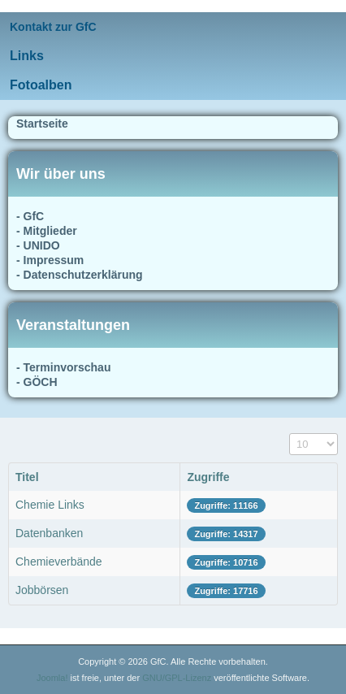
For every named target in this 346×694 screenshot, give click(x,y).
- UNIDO (38, 245)
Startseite (42, 123)
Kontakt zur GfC (53, 26)
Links (27, 56)
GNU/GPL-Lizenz (176, 678)
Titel (27, 477)
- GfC (30, 216)
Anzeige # (289, 433)
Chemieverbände (58, 561)
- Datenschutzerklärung (79, 274)
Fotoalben (40, 85)
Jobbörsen (41, 589)
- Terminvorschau (63, 367)
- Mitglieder (46, 230)
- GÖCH (37, 381)
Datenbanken (49, 533)
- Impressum (50, 260)
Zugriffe (208, 477)
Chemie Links (49, 504)
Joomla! (52, 678)
